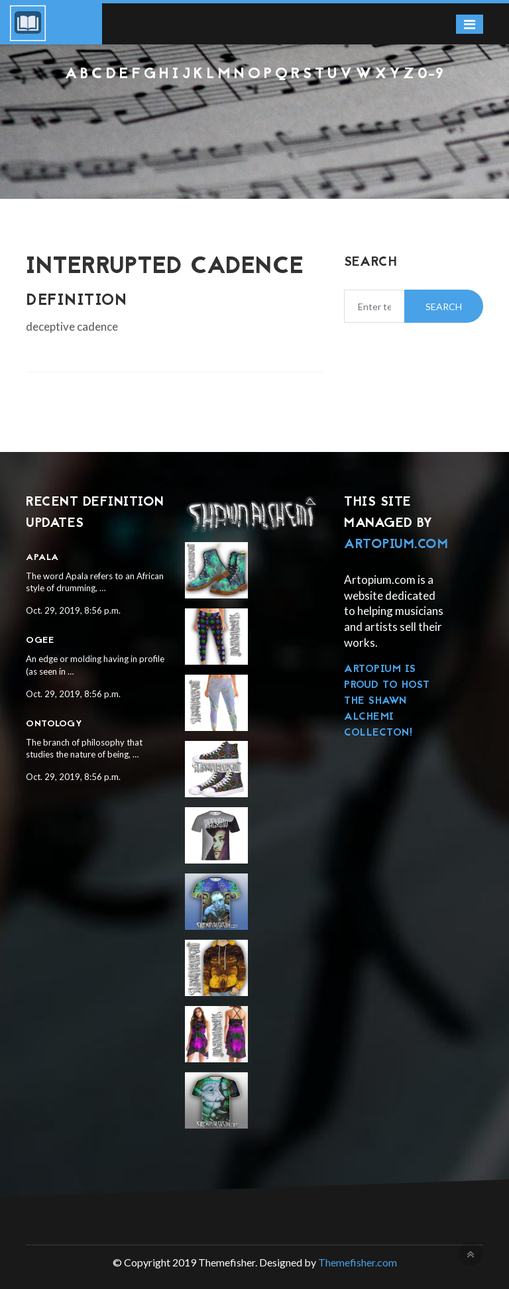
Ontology (54, 724)
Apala (42, 558)
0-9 (431, 74)
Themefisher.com (357, 1262)
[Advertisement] (254, 119)
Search (443, 306)
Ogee (40, 640)
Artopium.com (396, 545)
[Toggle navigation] (469, 24)
